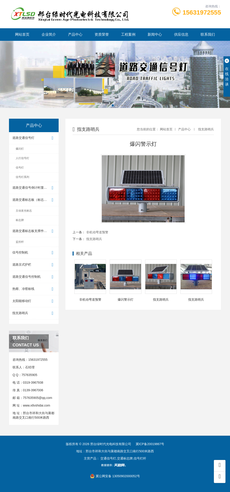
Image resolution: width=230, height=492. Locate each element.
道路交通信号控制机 (33, 277)
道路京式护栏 (33, 264)
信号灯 (20, 167)
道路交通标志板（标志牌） (33, 200)
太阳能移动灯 (33, 301)
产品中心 (75, 34)
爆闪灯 (20, 148)
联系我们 (208, 34)
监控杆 (20, 241)
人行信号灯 (22, 158)
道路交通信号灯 (33, 138)
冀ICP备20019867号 (150, 444)
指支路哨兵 (33, 313)
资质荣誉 (102, 34)
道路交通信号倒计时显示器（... (34, 187)
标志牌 (20, 220)
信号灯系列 (22, 177)
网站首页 (22, 34)
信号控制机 (33, 252)
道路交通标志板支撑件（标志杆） (35, 231)
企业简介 (49, 34)
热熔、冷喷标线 (33, 289)
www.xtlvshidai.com (36, 405)
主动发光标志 (24, 210)
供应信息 (181, 34)
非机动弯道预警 (97, 232)
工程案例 (128, 34)
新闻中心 (155, 34)
